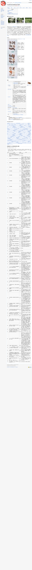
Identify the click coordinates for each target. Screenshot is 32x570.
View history (19, 2)
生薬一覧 (15, 7)
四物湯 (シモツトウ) (20, 136)
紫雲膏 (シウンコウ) (25, 136)
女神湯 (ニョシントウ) (20, 132)
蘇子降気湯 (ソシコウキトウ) (27, 137)
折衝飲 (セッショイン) (23, 135)
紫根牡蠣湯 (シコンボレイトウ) (14, 136)
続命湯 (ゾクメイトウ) (9, 144)
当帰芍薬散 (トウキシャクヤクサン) (14, 139)
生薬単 (11, 119)
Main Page (2, 9)
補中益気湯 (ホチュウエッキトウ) (15, 125)
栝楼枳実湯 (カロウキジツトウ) (16, 130)
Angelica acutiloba (16, 82)
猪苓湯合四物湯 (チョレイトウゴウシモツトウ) (21, 123)
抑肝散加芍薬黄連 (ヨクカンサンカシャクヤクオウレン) (24, 143)
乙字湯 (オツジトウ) (25, 132)
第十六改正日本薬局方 (18, 117)
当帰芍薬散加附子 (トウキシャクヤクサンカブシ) (24, 139)
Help (1, 11)
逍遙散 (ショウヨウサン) (13, 137)
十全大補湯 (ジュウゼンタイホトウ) (20, 128)
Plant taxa (2, 17)
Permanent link (2, 24)
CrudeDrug (8, 2)
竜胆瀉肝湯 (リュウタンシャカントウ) (24, 133)
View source (16, 2)
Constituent (9, 111)
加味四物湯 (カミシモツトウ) (10, 129)
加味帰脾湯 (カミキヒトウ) (28, 128)
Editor (16, 5)
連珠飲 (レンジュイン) (16, 133)
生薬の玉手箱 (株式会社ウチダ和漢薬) (18, 114)
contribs (18, 5)
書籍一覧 (21, 7)
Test (8, 104)
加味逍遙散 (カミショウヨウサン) (18, 129)
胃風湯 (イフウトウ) (21, 125)
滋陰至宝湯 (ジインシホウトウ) (24, 126)
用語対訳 (27, 7)
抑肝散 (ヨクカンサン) (27, 142)
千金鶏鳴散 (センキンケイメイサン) (16, 135)
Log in (31, 0)
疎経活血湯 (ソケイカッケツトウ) (20, 137)
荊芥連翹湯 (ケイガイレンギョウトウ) (24, 130)
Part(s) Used (9, 89)
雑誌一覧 (24, 7)
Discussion (11, 2)
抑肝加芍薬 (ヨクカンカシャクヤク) (20, 142)
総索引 (11, 7)
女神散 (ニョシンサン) (14, 132)
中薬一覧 (30, 7)
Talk (17, 5)
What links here (2, 21)
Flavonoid (2, 15)
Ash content (9, 105)
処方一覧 (18, 7)
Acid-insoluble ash (10, 106)
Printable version (2, 23)
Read (13, 2)
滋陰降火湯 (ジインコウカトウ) (16, 126)
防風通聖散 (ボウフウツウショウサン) (11, 123)
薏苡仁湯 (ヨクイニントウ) (12, 142)
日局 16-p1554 (14, 107)
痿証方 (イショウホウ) (27, 125)
